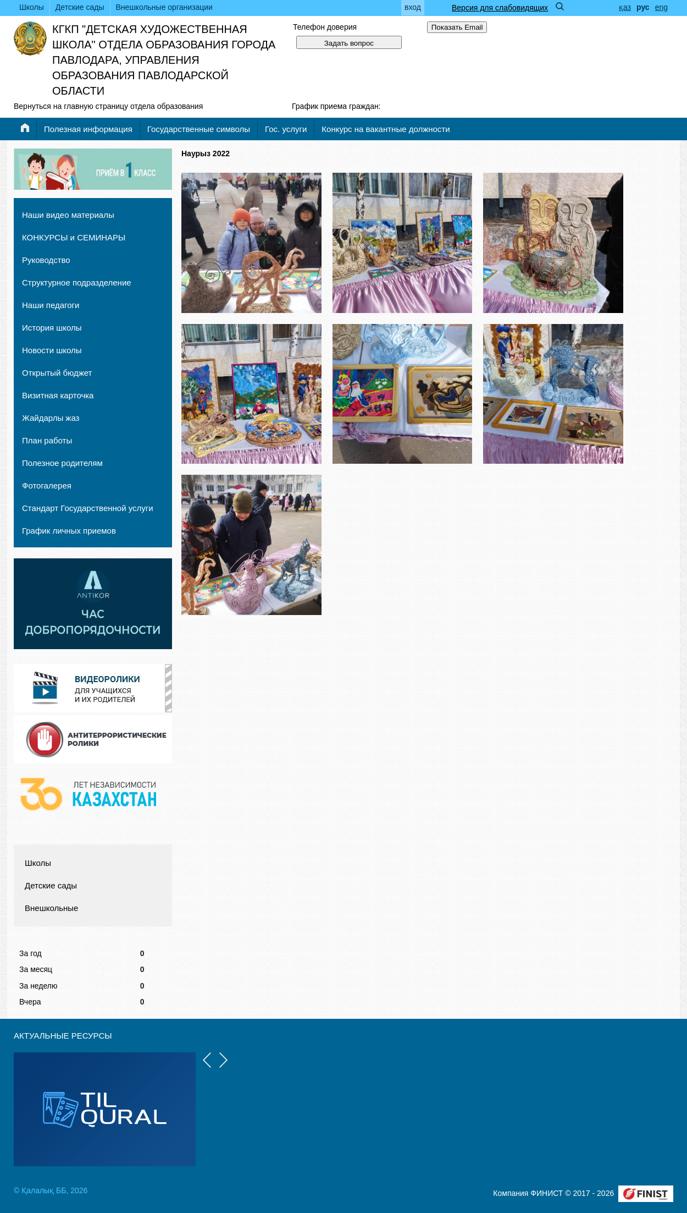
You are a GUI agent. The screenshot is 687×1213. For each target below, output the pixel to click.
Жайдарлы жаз (50, 417)
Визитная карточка (57, 395)
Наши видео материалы (68, 214)
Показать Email (457, 27)
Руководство (46, 260)
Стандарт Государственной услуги (87, 508)
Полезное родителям (62, 463)
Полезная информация (88, 129)
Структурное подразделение (76, 282)
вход (413, 7)
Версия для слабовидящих (500, 7)
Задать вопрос (349, 43)
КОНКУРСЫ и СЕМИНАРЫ (73, 237)
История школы (52, 327)
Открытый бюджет (57, 372)
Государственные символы (198, 129)
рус (643, 7)
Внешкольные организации (164, 7)
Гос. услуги (286, 129)
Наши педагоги (50, 305)
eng (661, 7)
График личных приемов (69, 530)
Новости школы (52, 350)
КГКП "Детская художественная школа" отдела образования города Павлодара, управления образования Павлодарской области (163, 60)
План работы (47, 440)
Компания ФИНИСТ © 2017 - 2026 (553, 1193)
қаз (625, 7)
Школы (31, 7)
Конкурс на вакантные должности (386, 129)
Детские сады (80, 7)
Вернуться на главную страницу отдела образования (108, 106)
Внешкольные (51, 908)
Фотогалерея (46, 485)
